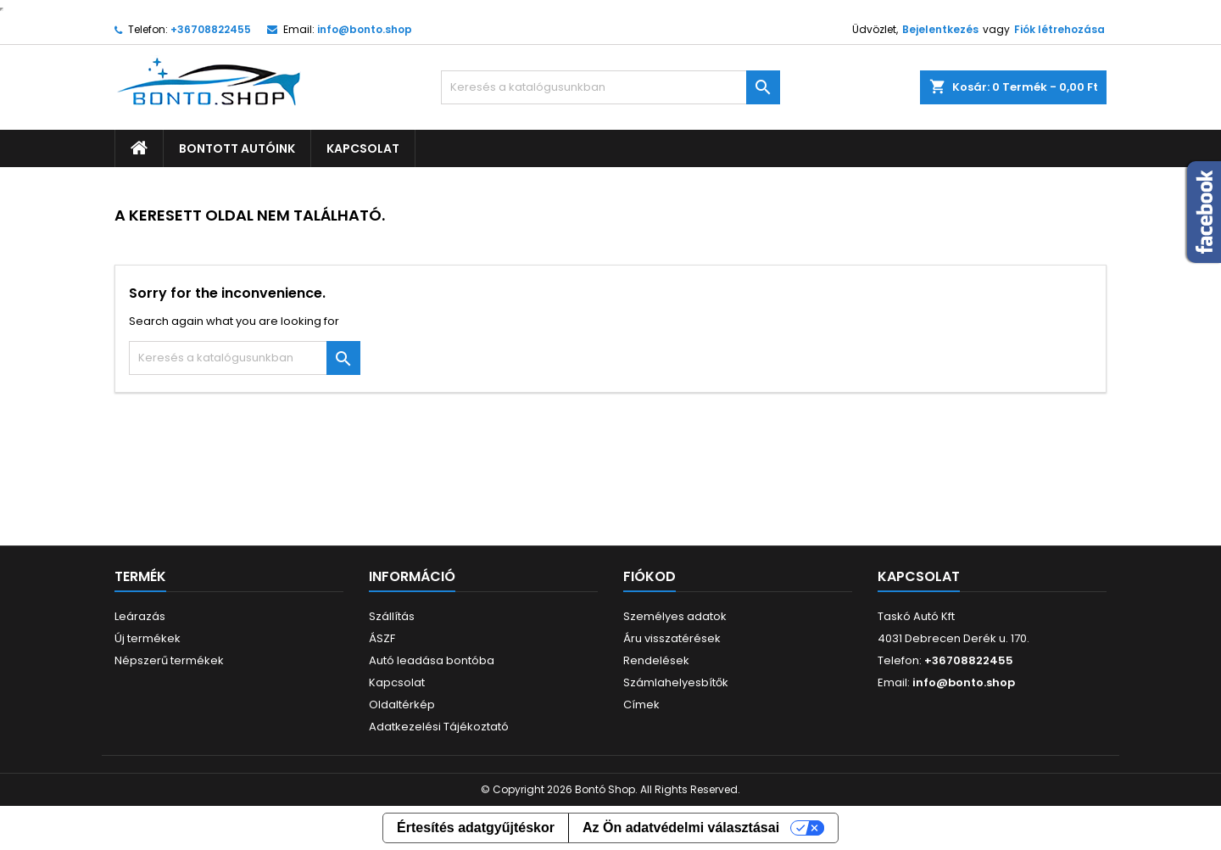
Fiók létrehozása (1059, 29)
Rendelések (656, 660)
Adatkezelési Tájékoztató (439, 727)
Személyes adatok (675, 616)
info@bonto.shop (364, 29)
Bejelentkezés (940, 29)
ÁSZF (382, 638)
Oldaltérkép (402, 704)
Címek (641, 704)
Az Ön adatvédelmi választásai (681, 827)
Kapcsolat (362, 148)
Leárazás (139, 616)
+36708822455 (210, 29)
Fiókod (649, 576)
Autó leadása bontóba (431, 660)
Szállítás (392, 616)
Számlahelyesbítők (675, 682)
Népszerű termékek (169, 660)
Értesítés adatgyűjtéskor (476, 827)
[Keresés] (610, 87)
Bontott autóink (237, 148)
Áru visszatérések (672, 638)
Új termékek (147, 638)
